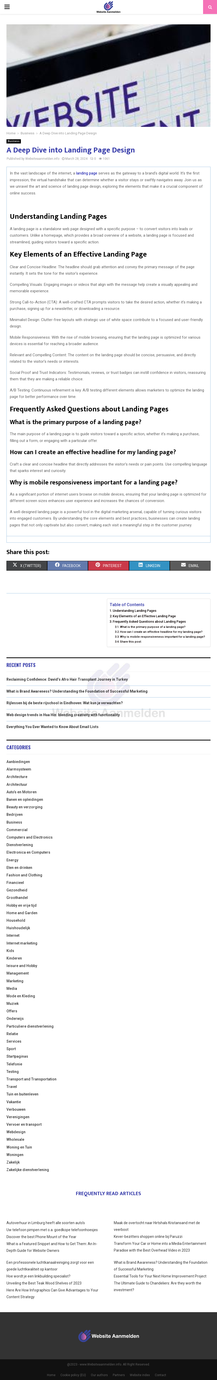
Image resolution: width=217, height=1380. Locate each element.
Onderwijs (15, 1018)
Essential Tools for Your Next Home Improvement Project (160, 1276)
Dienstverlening (19, 845)
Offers (11, 1011)
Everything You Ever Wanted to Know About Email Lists (52, 727)
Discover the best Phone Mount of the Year (41, 1237)
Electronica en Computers (28, 852)
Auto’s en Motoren (21, 792)
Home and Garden (21, 913)
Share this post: (131, 641)
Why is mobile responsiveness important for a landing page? (162, 636)
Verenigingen (17, 1117)
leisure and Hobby (21, 966)
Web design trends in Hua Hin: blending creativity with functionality (63, 715)
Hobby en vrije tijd (21, 905)
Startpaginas (17, 1056)
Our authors (99, 1375)
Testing (12, 1072)
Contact (160, 1375)
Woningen (14, 1155)
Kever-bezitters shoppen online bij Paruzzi (148, 1236)
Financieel (15, 883)
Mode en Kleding (20, 996)
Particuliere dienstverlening (30, 1026)
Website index (140, 1375)
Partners (119, 1375)
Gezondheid (16, 890)
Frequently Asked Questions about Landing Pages (149, 621)
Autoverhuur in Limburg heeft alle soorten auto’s (45, 1223)
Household (15, 920)
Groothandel (17, 898)
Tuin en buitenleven (22, 1094)
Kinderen (14, 958)
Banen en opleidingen (24, 799)
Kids (10, 951)
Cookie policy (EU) (73, 1375)
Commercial (17, 830)
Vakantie (13, 1102)
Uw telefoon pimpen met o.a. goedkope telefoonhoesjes (52, 1230)
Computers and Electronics (29, 837)
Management (17, 973)
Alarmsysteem (18, 769)
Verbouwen (16, 1109)
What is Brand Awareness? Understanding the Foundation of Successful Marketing (77, 691)
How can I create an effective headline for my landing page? (161, 632)
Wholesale (15, 1139)
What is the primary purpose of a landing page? (153, 627)
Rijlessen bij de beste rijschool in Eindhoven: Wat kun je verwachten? (64, 703)
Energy (12, 860)
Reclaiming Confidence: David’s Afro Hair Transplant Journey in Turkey (67, 679)
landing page (86, 173)
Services (13, 1041)
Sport (11, 1049)
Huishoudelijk (18, 928)
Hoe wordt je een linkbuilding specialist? (38, 1276)
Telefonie (14, 1064)
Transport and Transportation (31, 1079)
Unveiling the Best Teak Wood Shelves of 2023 (44, 1283)
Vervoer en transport (24, 1124)
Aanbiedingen (18, 762)
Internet (12, 935)
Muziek (12, 1003)
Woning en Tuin (19, 1147)
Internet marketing (21, 943)
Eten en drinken (19, 868)
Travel (11, 1087)
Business (14, 141)
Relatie (12, 1034)
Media (11, 988)
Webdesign (16, 1132)
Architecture (16, 777)
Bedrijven (14, 814)
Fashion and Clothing (24, 875)
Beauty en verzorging (24, 807)
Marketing (14, 981)
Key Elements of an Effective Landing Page (144, 616)
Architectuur (16, 784)
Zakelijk (13, 1162)
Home (51, 1375)
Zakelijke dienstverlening (27, 1170)
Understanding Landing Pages (134, 611)
